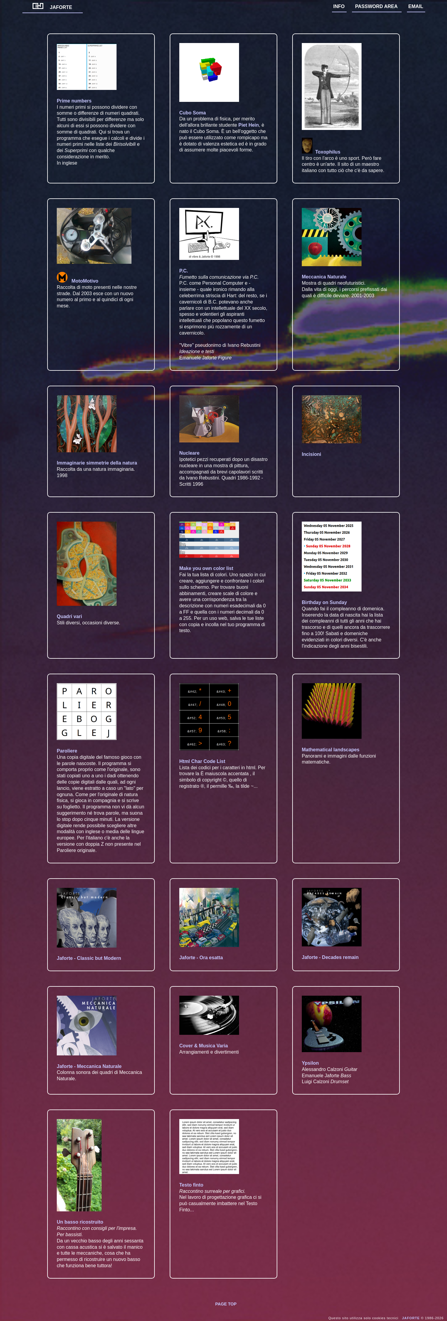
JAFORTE (52, 7)
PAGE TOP (225, 1304)
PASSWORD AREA (376, 6)
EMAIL (415, 6)
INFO (339, 6)
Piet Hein (248, 125)
